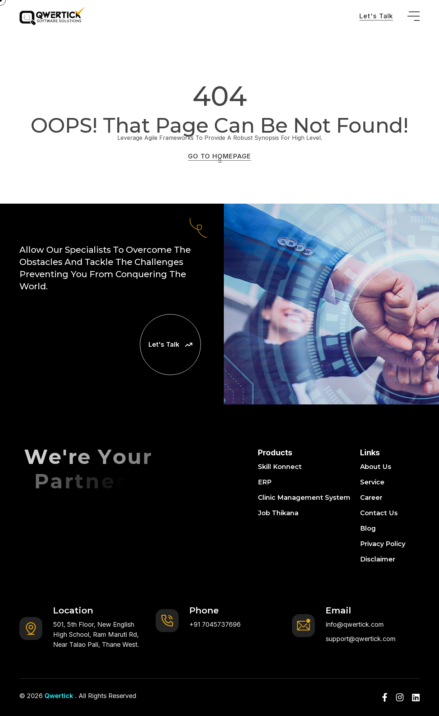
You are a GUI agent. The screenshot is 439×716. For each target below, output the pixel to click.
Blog (368, 528)
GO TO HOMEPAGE (219, 156)
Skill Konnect (280, 467)
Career (371, 498)
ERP (265, 482)
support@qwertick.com (361, 638)
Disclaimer (377, 559)
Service (372, 482)
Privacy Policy (382, 544)
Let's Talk (376, 16)
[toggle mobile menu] (413, 16)
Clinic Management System (304, 498)
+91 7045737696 (215, 624)
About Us (375, 467)
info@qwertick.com (355, 624)
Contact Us (379, 513)
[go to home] (51, 16)
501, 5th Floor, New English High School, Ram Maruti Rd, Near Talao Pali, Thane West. (96, 634)
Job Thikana (278, 513)
